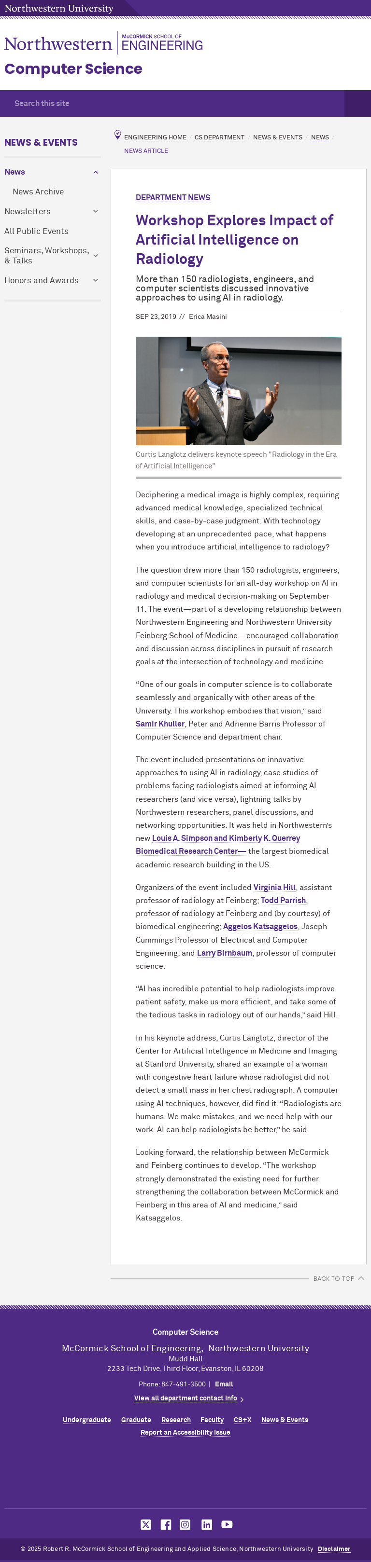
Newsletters (27, 212)
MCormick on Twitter (144, 1525)
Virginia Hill (275, 887)
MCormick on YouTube (227, 1525)
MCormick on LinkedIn (206, 1525)
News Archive (38, 192)
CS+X (242, 1420)
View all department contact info (185, 1398)
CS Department (219, 138)
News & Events (41, 142)
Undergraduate (87, 1420)
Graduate (136, 1420)
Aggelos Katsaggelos (260, 927)
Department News (173, 198)
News (14, 172)
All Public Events (36, 232)
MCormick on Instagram (185, 1525)
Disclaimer (334, 1549)
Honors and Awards (41, 281)
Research (176, 1420)
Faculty (212, 1420)
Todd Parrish (283, 900)
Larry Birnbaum (224, 953)
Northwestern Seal (185, 1475)
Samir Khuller (160, 724)
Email (224, 1384)
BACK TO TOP (334, 1278)
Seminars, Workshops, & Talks (46, 256)
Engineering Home (155, 138)
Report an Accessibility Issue (185, 1432)
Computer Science (73, 69)
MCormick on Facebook (164, 1525)
